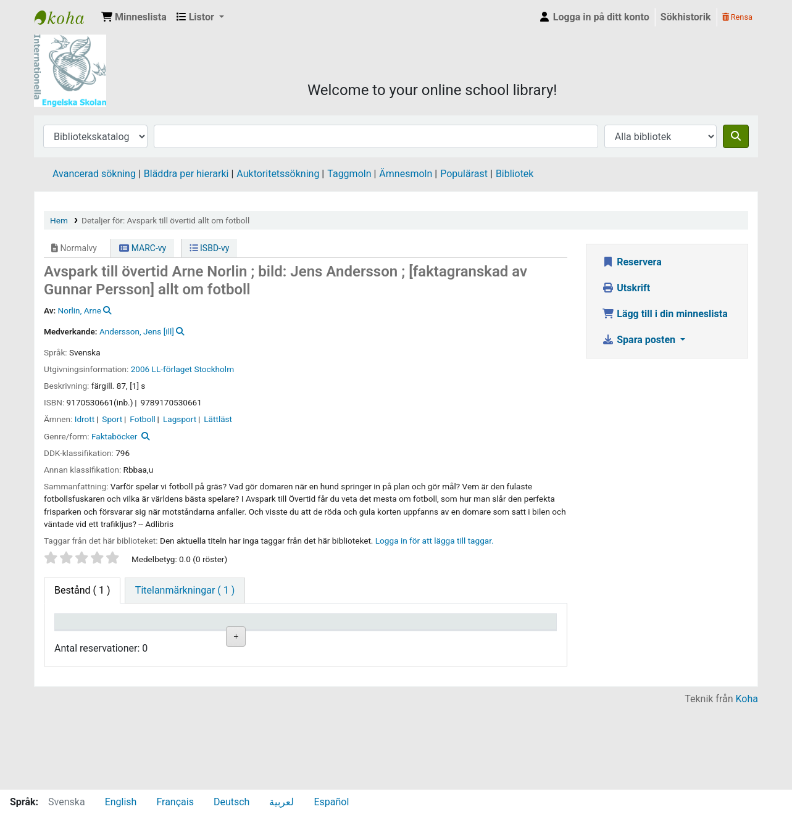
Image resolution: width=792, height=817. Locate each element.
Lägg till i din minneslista (665, 314)
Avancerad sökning (94, 174)
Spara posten (640, 340)
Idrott (84, 419)
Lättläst (218, 419)
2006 (140, 369)
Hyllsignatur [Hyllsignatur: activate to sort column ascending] (275, 639)
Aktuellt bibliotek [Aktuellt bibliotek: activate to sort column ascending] (142, 633)
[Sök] (736, 136)
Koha (747, 781)
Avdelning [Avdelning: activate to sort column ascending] (207, 639)
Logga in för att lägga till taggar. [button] (434, 540)
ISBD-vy (210, 248)
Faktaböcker (114, 436)
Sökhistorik (686, 17)
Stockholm (214, 369)
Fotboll (143, 419)
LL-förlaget (172, 369)
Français (175, 802)
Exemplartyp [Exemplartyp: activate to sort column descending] (87, 639)
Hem (59, 220)
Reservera (632, 262)
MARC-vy (142, 248)
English (121, 802)
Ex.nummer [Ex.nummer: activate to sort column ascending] (336, 639)
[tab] (185, 590)
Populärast (464, 174)
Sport (112, 419)
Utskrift (626, 288)
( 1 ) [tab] (82, 590)
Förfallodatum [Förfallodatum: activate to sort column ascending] (466, 639)
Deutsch (231, 802)
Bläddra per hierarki (186, 174)
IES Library (65, 17)
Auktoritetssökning (277, 174)
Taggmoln (349, 174)
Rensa (737, 17)
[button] (134, 17)
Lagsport (179, 419)
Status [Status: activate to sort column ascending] (389, 639)
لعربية (281, 802)
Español (331, 802)
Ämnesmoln (405, 174)
